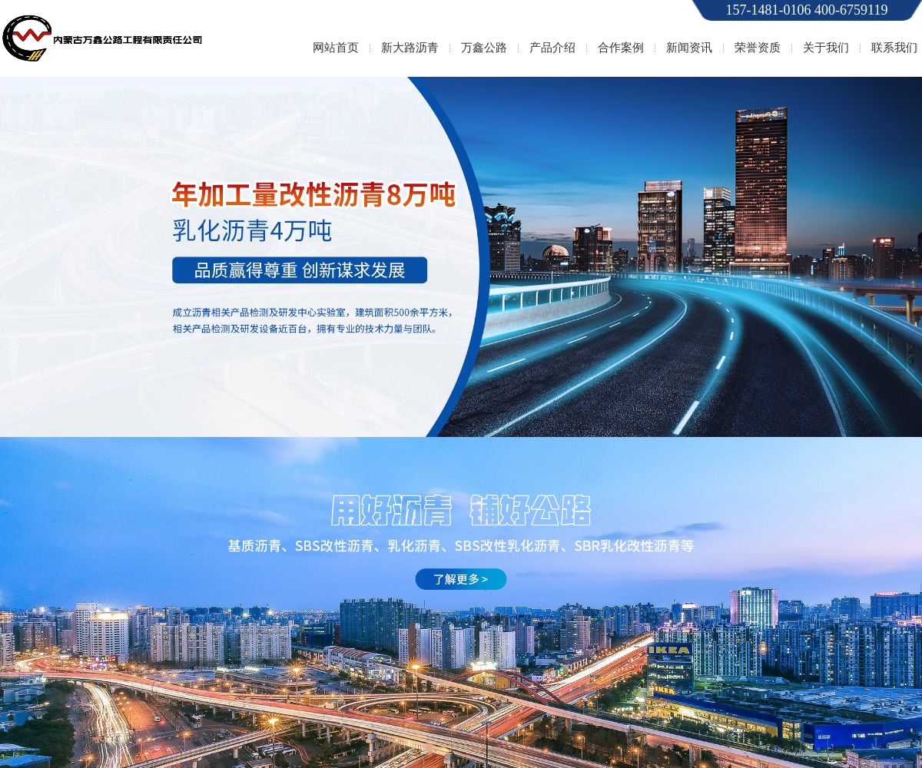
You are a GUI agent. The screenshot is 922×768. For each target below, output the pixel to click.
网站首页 (336, 47)
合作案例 (621, 47)
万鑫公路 (484, 47)
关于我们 (826, 47)
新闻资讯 (689, 47)
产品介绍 (552, 47)
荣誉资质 (758, 47)
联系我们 (894, 47)
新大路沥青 (410, 47)
